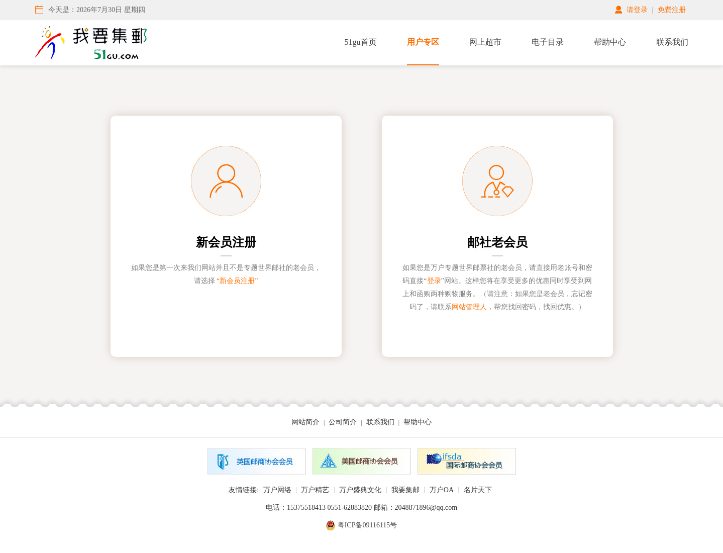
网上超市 (485, 42)
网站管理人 (469, 307)
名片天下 (478, 490)
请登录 (637, 10)
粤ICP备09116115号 (367, 525)
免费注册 (672, 10)
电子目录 (548, 42)
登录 (434, 281)
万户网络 (277, 490)
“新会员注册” (237, 281)
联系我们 (672, 42)
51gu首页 (361, 42)
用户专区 (423, 42)
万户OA (442, 490)
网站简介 (305, 422)
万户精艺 (315, 490)
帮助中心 (610, 42)
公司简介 (343, 422)
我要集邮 (405, 490)
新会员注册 (226, 242)
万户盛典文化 (360, 490)
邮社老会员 (497, 242)
